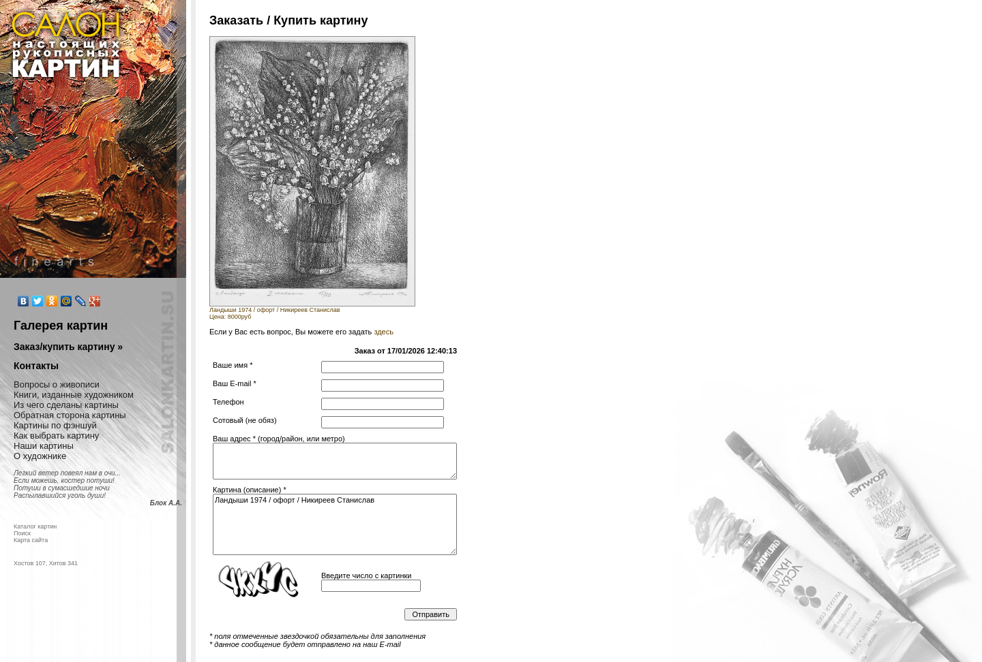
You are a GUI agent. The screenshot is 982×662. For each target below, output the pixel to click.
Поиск (22, 533)
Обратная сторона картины (70, 415)
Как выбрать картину (56, 435)
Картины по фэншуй (55, 425)
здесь (383, 332)
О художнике (40, 456)
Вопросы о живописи (57, 384)
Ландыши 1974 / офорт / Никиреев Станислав (335, 524)
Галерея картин (61, 325)
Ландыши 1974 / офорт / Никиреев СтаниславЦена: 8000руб (312, 310)
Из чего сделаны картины (66, 405)
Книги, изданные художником (74, 395)
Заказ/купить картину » (68, 346)
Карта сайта (31, 540)
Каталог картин (35, 526)
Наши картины (44, 446)
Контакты (36, 365)
